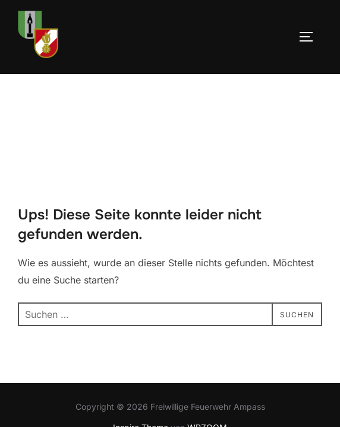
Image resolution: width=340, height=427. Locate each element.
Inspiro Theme (140, 353)
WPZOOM (207, 353)
